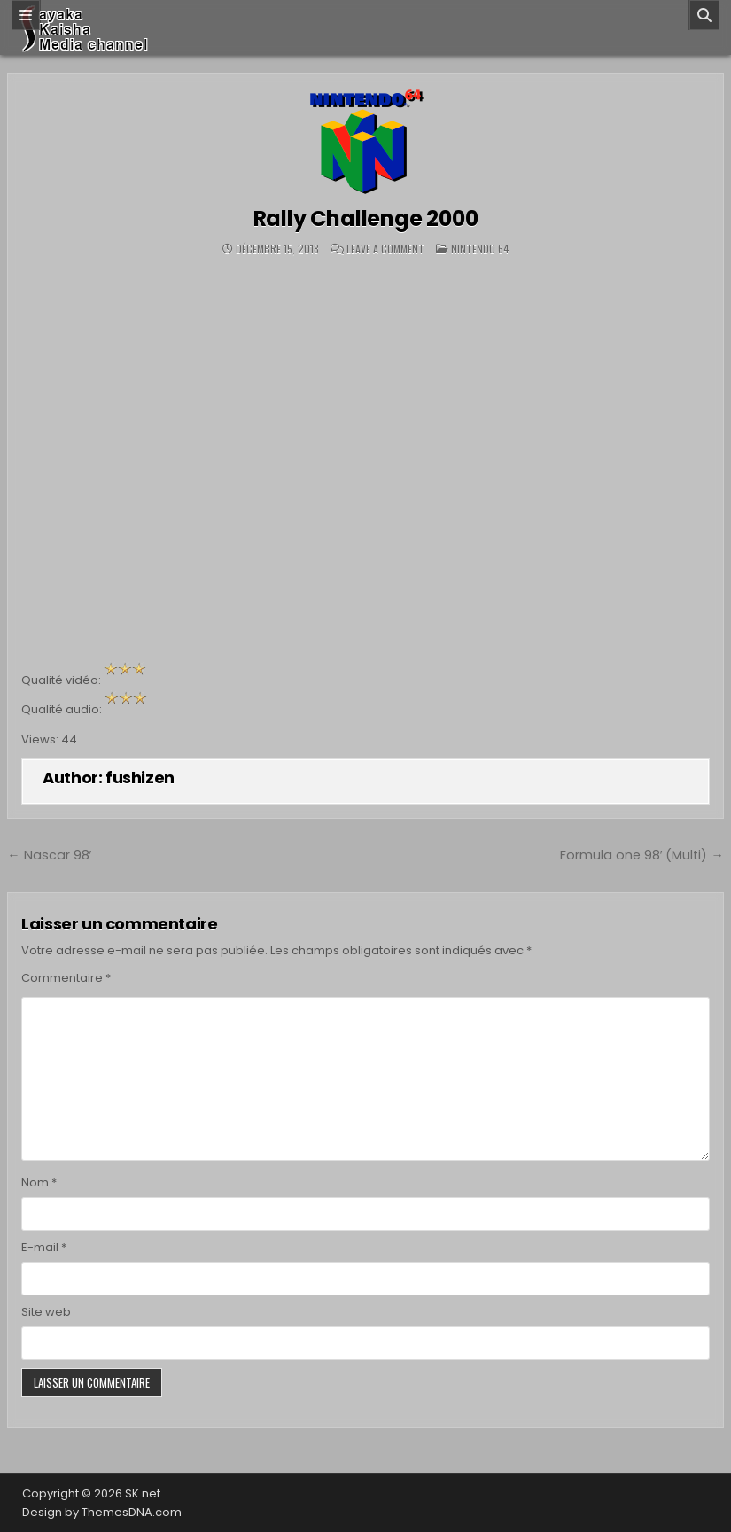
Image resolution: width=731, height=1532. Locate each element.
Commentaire (66, 977)
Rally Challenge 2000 (365, 218)
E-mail (43, 1247)
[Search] (704, 15)
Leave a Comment (385, 249)
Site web (46, 1311)
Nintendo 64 (480, 248)
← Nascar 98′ (49, 855)
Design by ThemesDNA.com (102, 1512)
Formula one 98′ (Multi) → (642, 855)
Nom (39, 1182)
